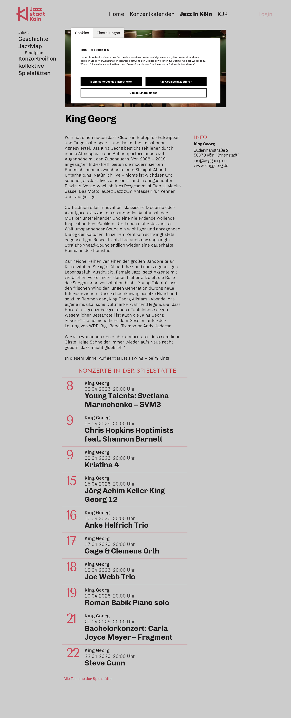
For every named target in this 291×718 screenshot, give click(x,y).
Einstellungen (108, 33)
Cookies (82, 33)
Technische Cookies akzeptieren (111, 81)
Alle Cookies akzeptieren (176, 81)
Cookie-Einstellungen (144, 93)
